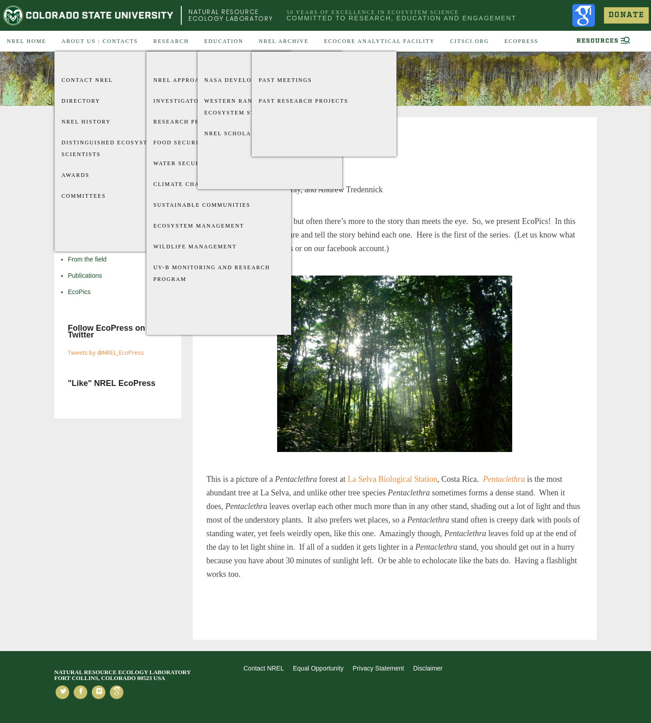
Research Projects (188, 122)
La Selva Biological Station (392, 479)
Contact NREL (87, 80)
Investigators (180, 101)
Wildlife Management (194, 246)
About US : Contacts (99, 41)
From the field (87, 259)
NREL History (86, 122)
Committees (83, 196)
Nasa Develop (230, 80)
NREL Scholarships (239, 133)
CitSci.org (469, 41)
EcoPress (521, 41)
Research (171, 41)
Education (224, 41)
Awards (75, 175)
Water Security (182, 163)
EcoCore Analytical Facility (379, 41)
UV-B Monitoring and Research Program (211, 273)
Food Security (180, 142)
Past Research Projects (303, 101)
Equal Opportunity (318, 668)
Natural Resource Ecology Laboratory (231, 15)
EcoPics (79, 291)
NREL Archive (284, 41)
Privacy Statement (378, 668)
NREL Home (26, 41)
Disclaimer (428, 668)
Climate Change (183, 184)
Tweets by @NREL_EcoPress (106, 352)
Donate (626, 15)
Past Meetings (285, 80)
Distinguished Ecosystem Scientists (109, 148)
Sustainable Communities (201, 205)
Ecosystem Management (198, 226)
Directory (80, 101)
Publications (85, 275)
